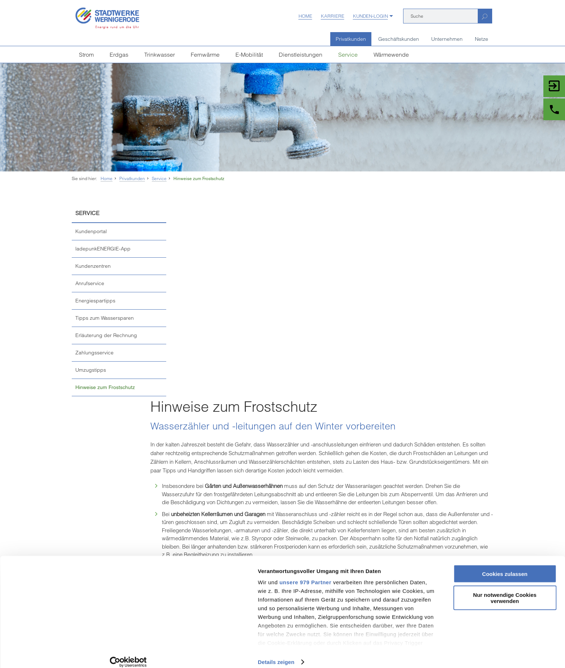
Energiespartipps (95, 300)
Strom (86, 54)
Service (348, 54)
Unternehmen (447, 39)
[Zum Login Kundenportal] (554, 86)
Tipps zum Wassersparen (104, 318)
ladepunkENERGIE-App (103, 248)
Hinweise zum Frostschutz (198, 178)
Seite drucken (282, 511)
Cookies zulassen (505, 566)
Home (305, 16)
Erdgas (119, 54)
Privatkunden (351, 39)
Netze (481, 39)
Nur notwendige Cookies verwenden (505, 590)
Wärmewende (391, 54)
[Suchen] (485, 16)
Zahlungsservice (94, 352)
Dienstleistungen (300, 54)
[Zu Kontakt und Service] (554, 109)
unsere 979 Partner (142, 574)
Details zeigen (112, 654)
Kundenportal (91, 231)
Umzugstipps (90, 370)
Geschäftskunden (398, 39)
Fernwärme (205, 54)
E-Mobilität (249, 54)
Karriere (332, 16)
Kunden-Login (370, 16)
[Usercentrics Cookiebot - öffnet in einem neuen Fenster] (46, 654)
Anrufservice (89, 283)
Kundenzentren (93, 266)
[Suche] (440, 16)
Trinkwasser (159, 54)
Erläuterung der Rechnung (106, 335)
